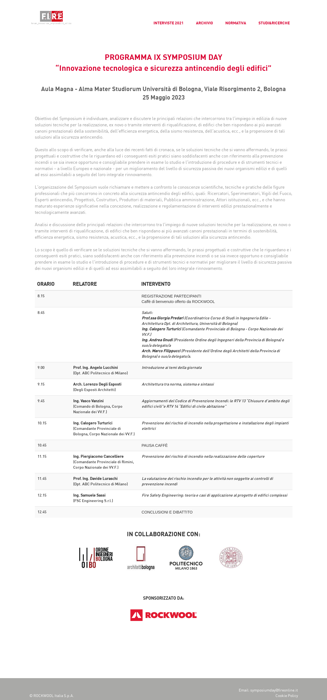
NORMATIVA (235, 23)
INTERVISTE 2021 (168, 23)
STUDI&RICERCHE (274, 23)
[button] (9, 8)
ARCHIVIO (204, 23)
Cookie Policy (286, 695)
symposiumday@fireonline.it (274, 690)
